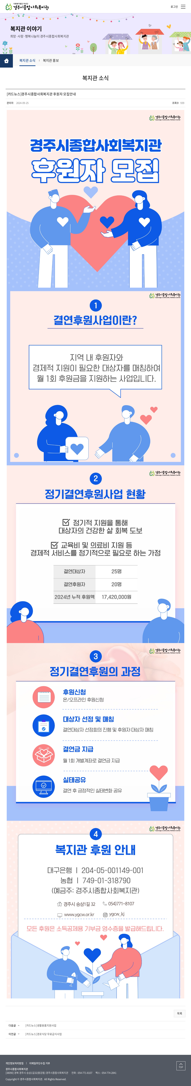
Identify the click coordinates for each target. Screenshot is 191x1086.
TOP (181, 1067)
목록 (179, 1014)
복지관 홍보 (51, 60)
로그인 (174, 6)
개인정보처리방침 (15, 1063)
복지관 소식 (27, 60)
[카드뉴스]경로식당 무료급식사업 (43, 1034)
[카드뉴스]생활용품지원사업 (40, 1025)
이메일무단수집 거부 (39, 1063)
